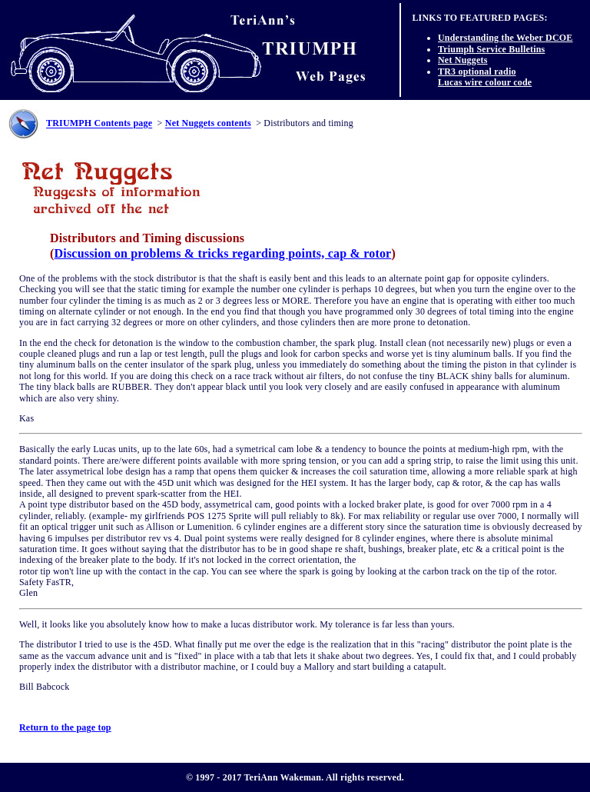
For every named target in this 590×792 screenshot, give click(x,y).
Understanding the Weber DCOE (505, 37)
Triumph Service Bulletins (491, 49)
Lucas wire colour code (485, 82)
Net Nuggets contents (208, 123)
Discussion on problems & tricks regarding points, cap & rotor (223, 253)
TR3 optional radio (477, 71)
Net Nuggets (463, 60)
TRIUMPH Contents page (99, 123)
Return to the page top (65, 727)
